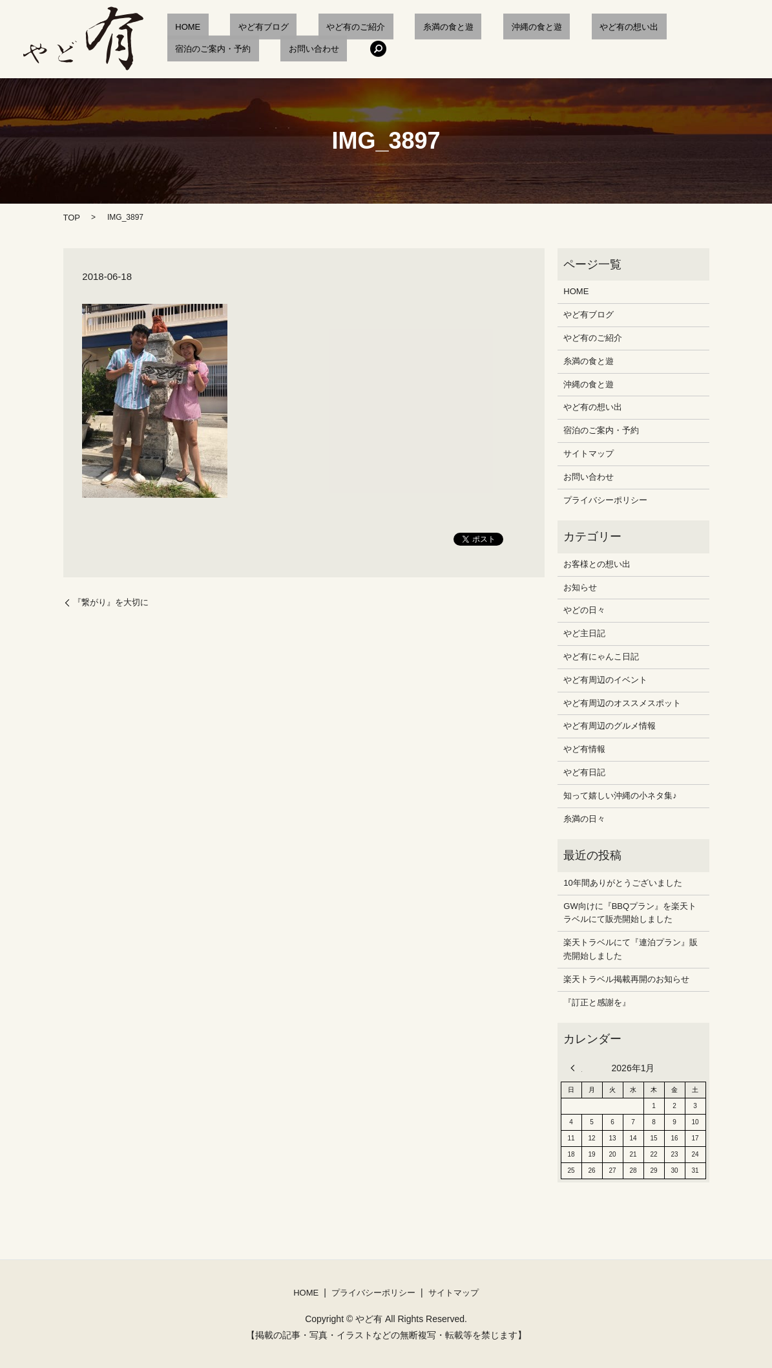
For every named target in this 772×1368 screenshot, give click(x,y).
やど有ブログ (239, 27)
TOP (72, 217)
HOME (180, 27)
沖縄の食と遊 (464, 27)
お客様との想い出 (597, 564)
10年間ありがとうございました (622, 883)
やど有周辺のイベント (605, 680)
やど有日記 (584, 772)
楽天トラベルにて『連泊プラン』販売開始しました (630, 949)
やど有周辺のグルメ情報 (609, 726)
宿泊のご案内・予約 (629, 27)
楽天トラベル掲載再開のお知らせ (626, 979)
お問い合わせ (192, 49)
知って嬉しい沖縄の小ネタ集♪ (620, 795)
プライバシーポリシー (605, 500)
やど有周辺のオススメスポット (622, 703)
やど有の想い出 (540, 27)
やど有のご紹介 (315, 27)
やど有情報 (584, 749)
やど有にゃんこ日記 (601, 656)
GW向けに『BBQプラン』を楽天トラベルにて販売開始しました (629, 912)
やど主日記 (584, 633)
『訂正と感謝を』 (597, 1002)
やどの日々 (584, 610)
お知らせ (580, 587)
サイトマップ (588, 453)
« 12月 (576, 1068)
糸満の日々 (584, 819)
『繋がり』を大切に (111, 602)
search (248, 48)
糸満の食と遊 (391, 27)
